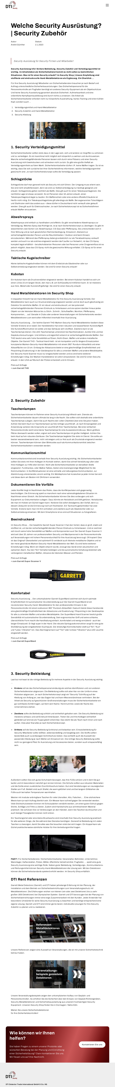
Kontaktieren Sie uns (92, 1045)
